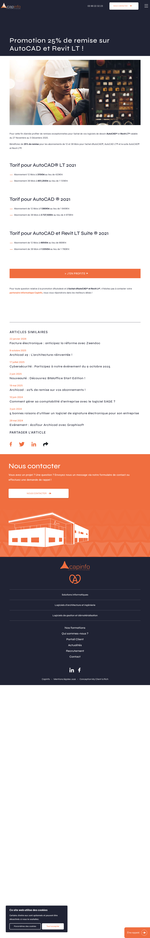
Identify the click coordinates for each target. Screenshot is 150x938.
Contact (75, 656)
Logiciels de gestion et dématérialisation (75, 615)
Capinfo (46, 679)
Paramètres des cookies (25, 926)
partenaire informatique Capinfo (26, 292)
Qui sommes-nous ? (75, 633)
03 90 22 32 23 (95, 6)
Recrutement (75, 651)
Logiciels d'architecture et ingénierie (75, 605)
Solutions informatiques (75, 594)
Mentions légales (62, 679)
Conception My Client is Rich (94, 679)
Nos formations (75, 628)
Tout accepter (52, 926)
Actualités (75, 645)
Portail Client (75, 639)
